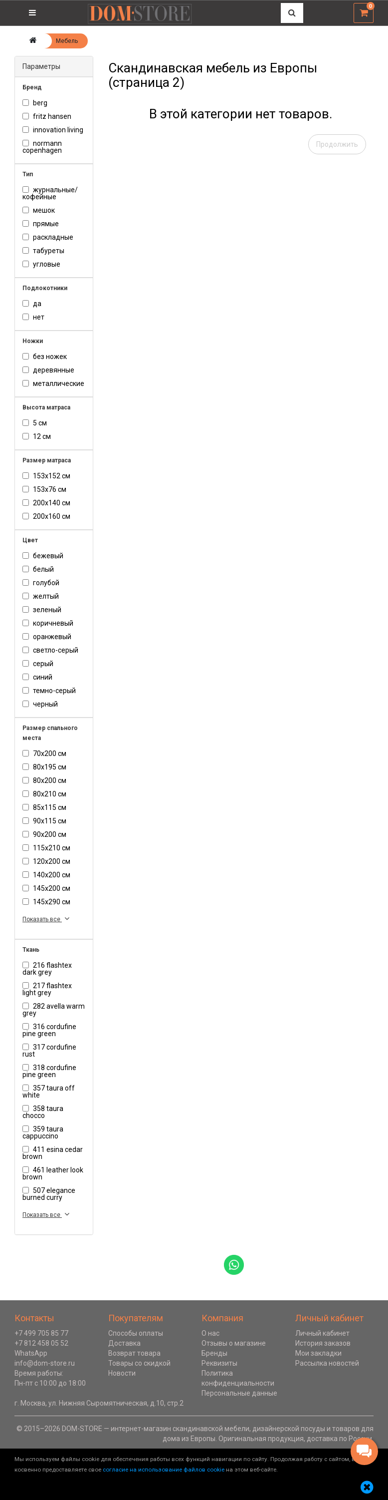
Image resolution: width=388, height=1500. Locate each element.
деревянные (48, 370)
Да (31, 304)
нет (33, 317)
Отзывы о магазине (233, 1343)
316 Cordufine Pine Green (49, 1030)
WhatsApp (30, 1353)
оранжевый (46, 637)
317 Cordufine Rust (49, 1050)
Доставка (124, 1343)
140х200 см (46, 875)
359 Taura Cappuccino (42, 1132)
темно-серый (49, 691)
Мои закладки (318, 1353)
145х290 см (46, 902)
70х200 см (44, 753)
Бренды (214, 1353)
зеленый (41, 610)
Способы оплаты (135, 1333)
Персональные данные (239, 1393)
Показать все (47, 918)
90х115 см (44, 821)
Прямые (40, 224)
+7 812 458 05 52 (41, 1343)
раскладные (47, 237)
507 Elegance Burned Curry (48, 1193)
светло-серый (50, 650)
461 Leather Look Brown (52, 1173)
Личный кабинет (322, 1333)
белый (38, 569)
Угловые (41, 264)
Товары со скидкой (139, 1363)
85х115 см (44, 807)
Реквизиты (219, 1363)
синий (37, 677)
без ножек (44, 357)
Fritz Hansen (46, 116)
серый (37, 664)
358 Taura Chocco (42, 1112)
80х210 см (44, 794)
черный (40, 704)
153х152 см (46, 476)
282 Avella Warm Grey (53, 1009)
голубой (40, 583)
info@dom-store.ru (44, 1363)
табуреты (43, 251)
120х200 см (46, 861)
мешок (38, 210)
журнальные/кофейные (50, 193)
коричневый (47, 623)
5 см (34, 423)
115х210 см (46, 848)
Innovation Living (52, 130)
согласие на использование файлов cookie (163, 1469)
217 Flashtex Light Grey (47, 989)
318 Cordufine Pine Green (49, 1071)
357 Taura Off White (48, 1091)
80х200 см (44, 780)
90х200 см (44, 834)
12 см (36, 436)
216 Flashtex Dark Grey (47, 968)
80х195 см (44, 767)
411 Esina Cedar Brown (52, 1152)
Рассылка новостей (327, 1363)
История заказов (323, 1343)
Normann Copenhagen (42, 146)
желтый (40, 596)
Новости (122, 1373)
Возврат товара (134, 1353)
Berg (34, 103)
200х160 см (46, 516)
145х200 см (46, 888)
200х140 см (46, 503)
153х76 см (44, 489)
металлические (53, 383)
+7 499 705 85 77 (41, 1333)
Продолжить (337, 144)
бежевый (42, 556)
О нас (210, 1333)
